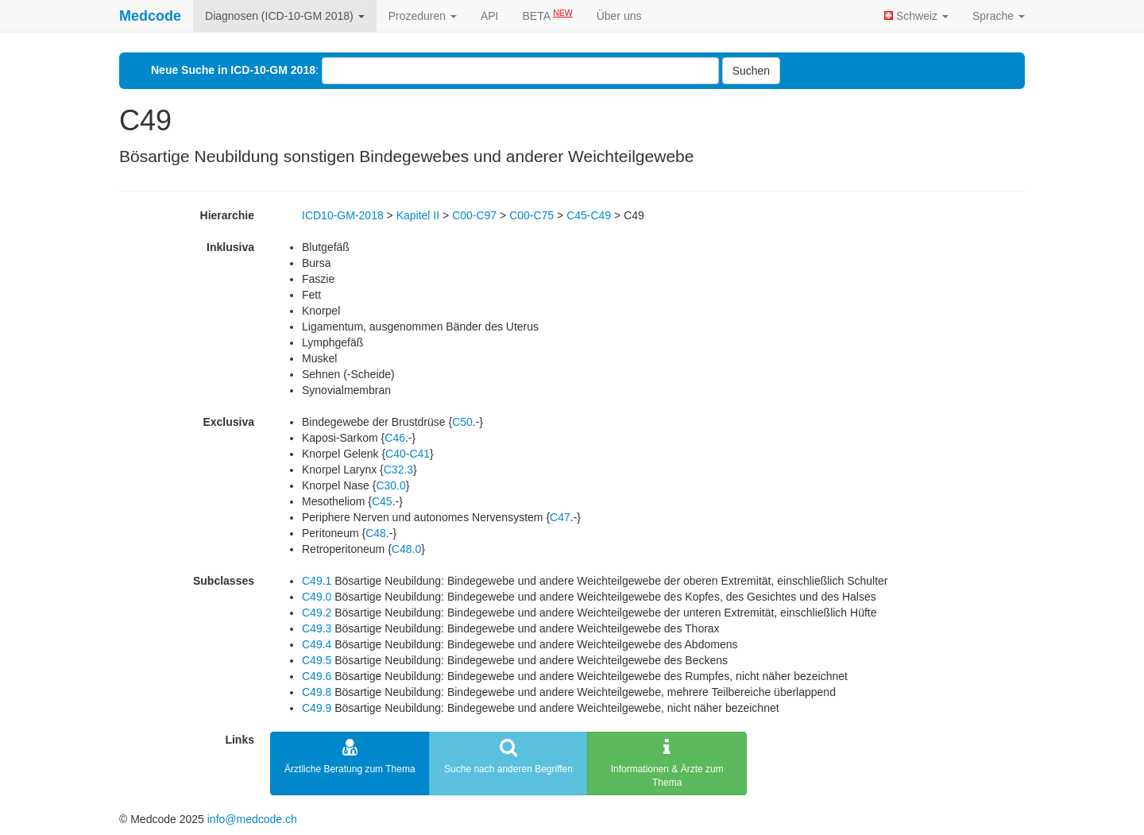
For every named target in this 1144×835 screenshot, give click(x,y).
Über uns (619, 16)
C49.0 (316, 596)
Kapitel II (417, 215)
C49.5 (316, 660)
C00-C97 (474, 215)
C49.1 (316, 580)
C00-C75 (531, 215)
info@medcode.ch (252, 819)
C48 (375, 533)
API (490, 16)
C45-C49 (588, 215)
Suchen (751, 70)
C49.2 (316, 612)
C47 (560, 517)
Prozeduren (422, 16)
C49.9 (316, 708)
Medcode (150, 16)
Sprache (998, 16)
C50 (462, 422)
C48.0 (406, 549)
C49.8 (316, 692)
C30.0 (390, 485)
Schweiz (916, 16)
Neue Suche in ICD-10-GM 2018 (233, 70)
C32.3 (398, 469)
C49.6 (316, 676)
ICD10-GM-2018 (343, 215)
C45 (382, 501)
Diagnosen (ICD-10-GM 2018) (285, 16)
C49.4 (316, 644)
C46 (395, 437)
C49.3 (316, 628)
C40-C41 (407, 453)
